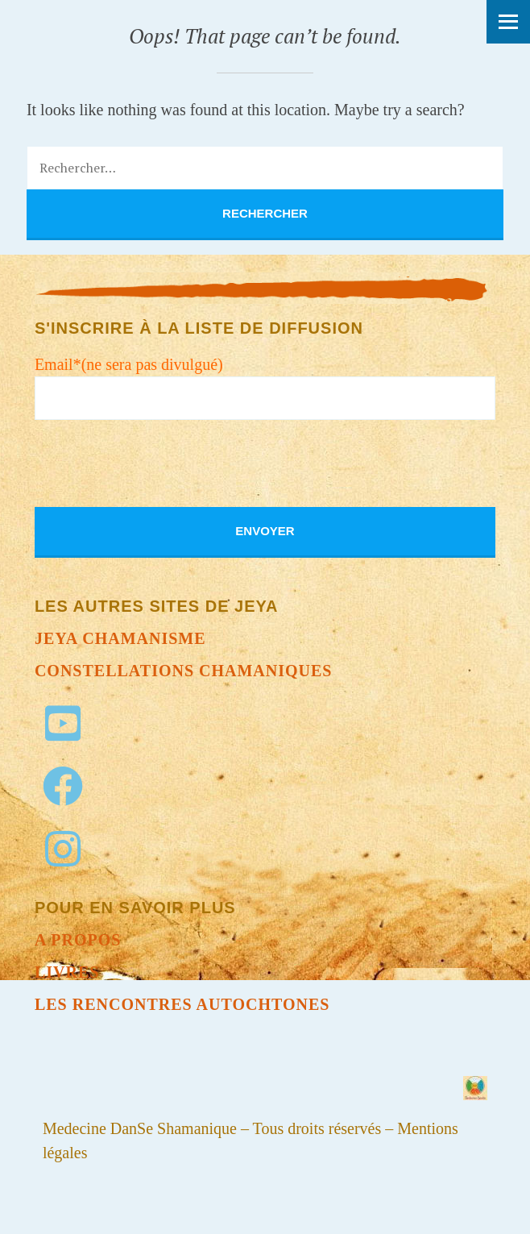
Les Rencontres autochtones (182, 1004)
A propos (78, 940)
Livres (67, 972)
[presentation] (157, 475)
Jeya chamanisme (120, 638)
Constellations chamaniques (184, 670)
